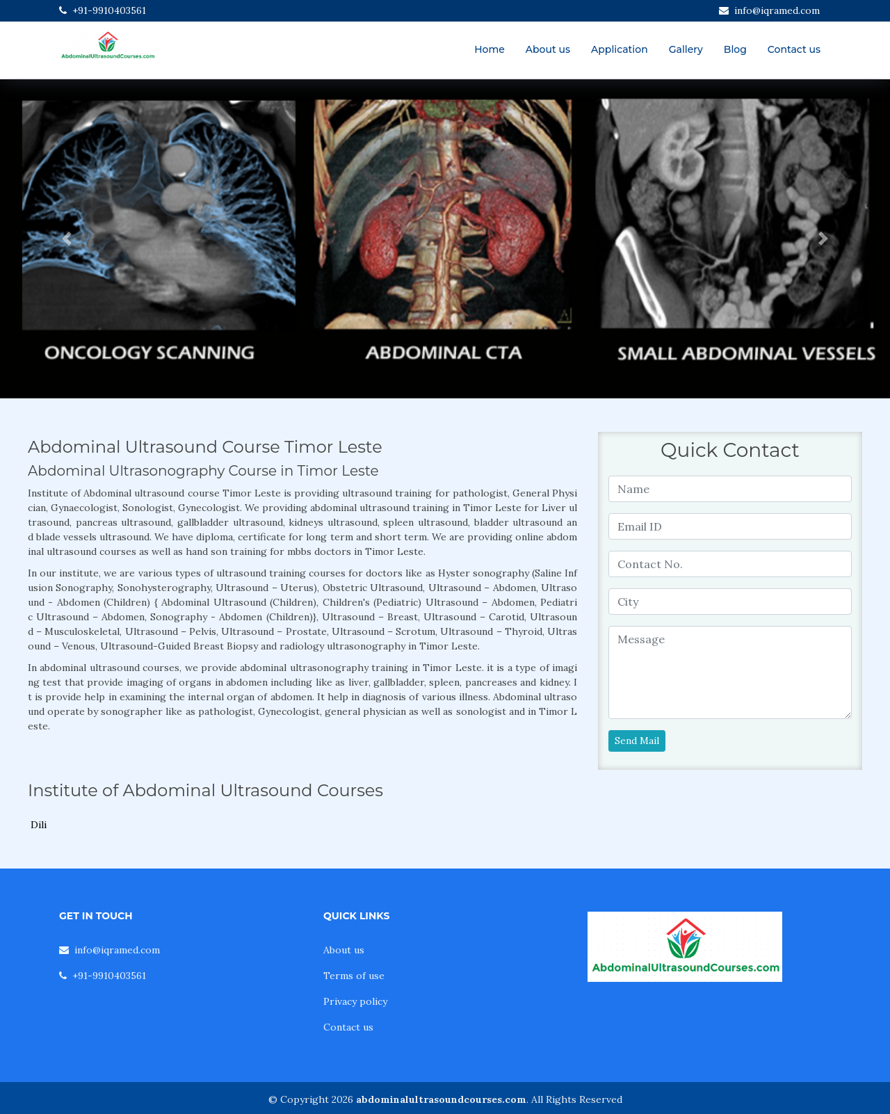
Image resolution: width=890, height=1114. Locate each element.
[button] (67, 238)
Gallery (686, 49)
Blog (735, 49)
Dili (39, 824)
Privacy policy (355, 1001)
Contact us (794, 49)
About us (548, 49)
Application (619, 49)
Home (489, 49)
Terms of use (354, 975)
